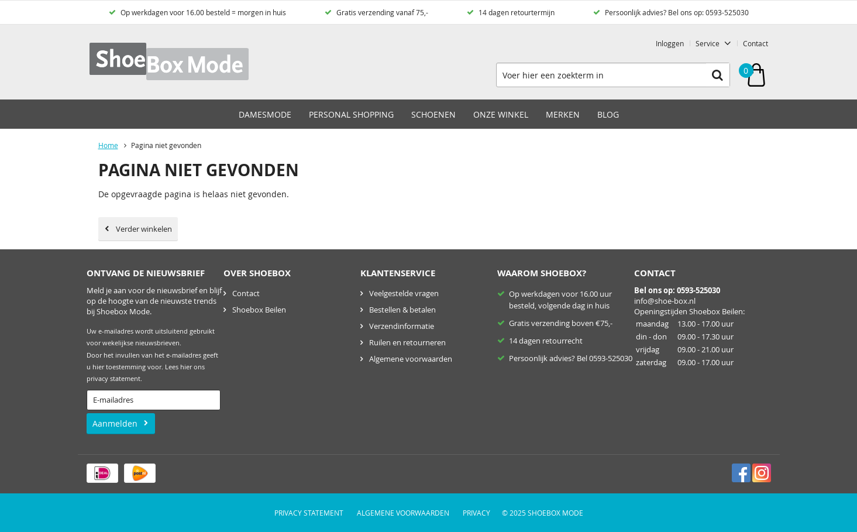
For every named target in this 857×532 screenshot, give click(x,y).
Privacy (476, 512)
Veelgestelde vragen (404, 293)
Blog (608, 114)
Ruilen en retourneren (407, 342)
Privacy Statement (308, 512)
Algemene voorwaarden (410, 358)
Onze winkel (500, 114)
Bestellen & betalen (402, 309)
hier (186, 367)
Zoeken (717, 75)
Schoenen (433, 114)
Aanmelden (114, 423)
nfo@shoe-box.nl (666, 301)
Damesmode (265, 114)
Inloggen (670, 43)
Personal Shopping (351, 114)
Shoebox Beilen (259, 309)
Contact (755, 43)
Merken (563, 114)
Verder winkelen (144, 229)
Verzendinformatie (401, 326)
